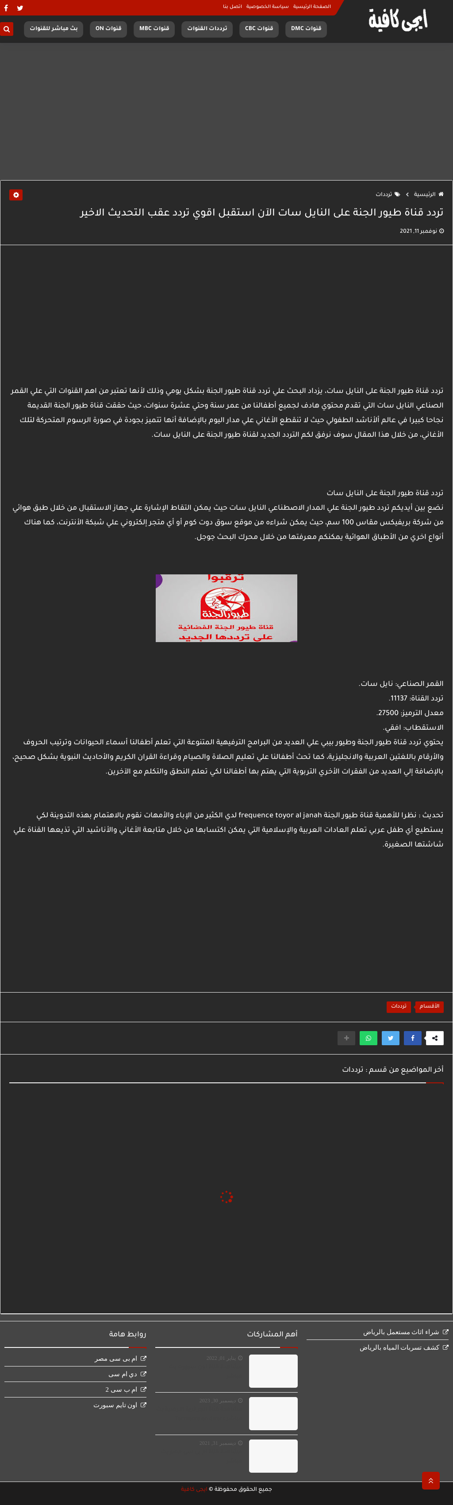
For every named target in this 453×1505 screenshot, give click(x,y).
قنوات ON (109, 29)
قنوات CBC (259, 29)
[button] (413, 1038)
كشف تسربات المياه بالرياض (399, 1347)
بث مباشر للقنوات (54, 29)
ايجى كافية (194, 1490)
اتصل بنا (232, 7)
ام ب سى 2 (122, 1389)
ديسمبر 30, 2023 (218, 1400)
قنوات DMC (306, 29)
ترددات (388, 195)
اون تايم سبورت (115, 1405)
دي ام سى (123, 1374)
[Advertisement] (226, 111)
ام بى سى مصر (116, 1358)
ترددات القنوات (207, 29)
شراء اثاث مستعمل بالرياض (401, 1332)
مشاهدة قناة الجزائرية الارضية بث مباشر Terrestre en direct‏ (199, 1414)
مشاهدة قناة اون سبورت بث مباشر (205, 1372)
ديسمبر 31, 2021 (218, 1443)
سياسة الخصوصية (267, 7)
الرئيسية (429, 195)
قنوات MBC (154, 29)
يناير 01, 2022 (221, 1358)
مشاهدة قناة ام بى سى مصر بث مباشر (201, 1457)
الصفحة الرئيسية (312, 7)
